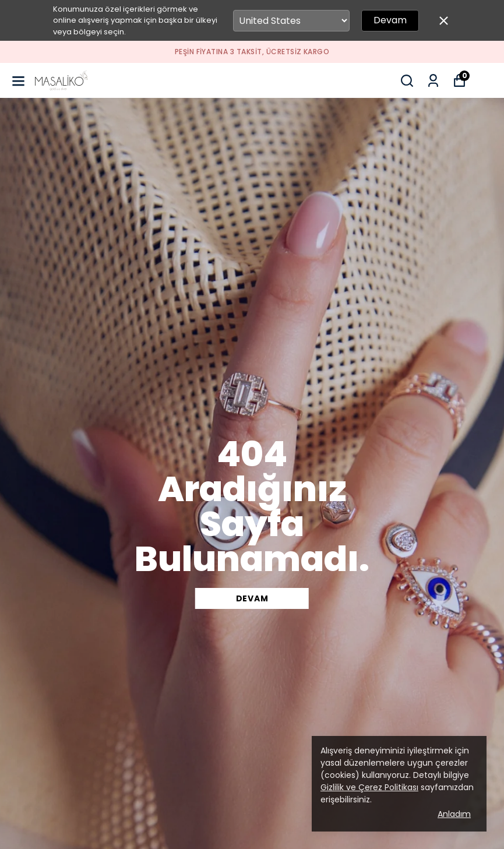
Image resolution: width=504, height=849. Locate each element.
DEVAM (252, 598)
